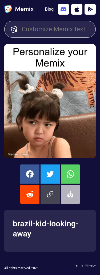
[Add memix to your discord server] (63, 9)
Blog (49, 9)
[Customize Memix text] (55, 29)
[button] (50, 194)
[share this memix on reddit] (29, 194)
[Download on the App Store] (76, 9)
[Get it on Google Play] (90, 9)
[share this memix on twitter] (50, 174)
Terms (78, 265)
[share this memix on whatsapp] (70, 174)
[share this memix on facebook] (29, 174)
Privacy (90, 265)
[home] (19, 9)
